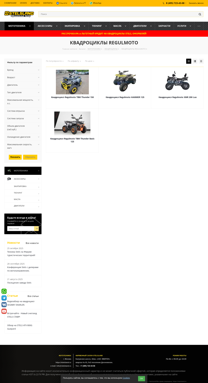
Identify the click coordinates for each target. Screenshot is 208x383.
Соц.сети (61, 3)
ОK (141, 378)
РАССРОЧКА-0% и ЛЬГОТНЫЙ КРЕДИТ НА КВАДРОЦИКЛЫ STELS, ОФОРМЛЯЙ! (104, 33)
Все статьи (33, 296)
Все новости (32, 243)
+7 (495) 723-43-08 (87, 366)
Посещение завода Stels (19, 282)
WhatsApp (95, 3)
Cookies (126, 378)
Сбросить (30, 157)
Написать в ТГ (78, 3)
